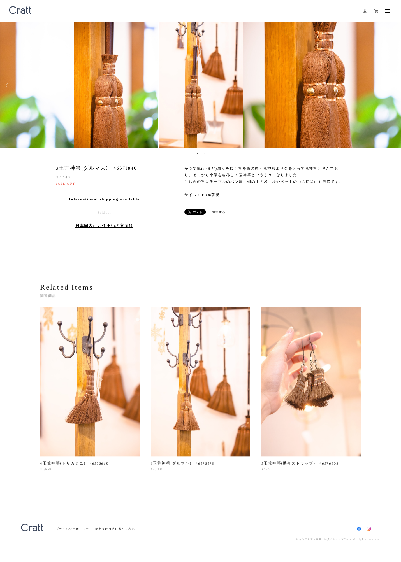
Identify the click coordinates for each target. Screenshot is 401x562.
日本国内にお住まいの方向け (104, 226)
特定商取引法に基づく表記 (115, 528)
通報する (219, 212)
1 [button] (197, 153)
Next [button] (392, 85)
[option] (201, 85)
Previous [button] (8, 85)
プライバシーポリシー (72, 528)
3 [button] (204, 153)
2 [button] (200, 153)
